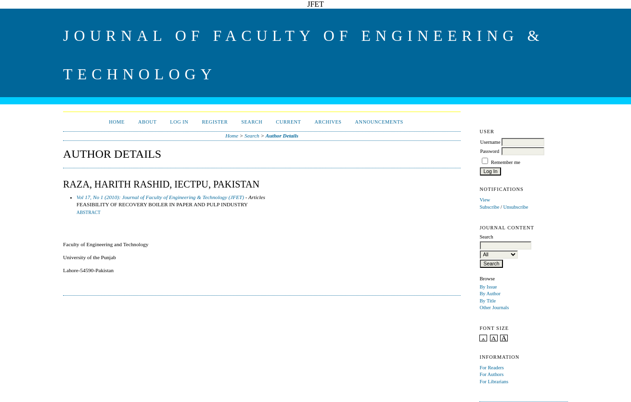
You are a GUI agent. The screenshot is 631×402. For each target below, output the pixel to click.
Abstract (89, 212)
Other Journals (494, 307)
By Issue (488, 286)
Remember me (505, 162)
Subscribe (489, 207)
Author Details (282, 135)
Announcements (379, 122)
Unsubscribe (515, 207)
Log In (179, 122)
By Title (487, 300)
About (147, 122)
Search (251, 122)
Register (215, 122)
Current (288, 122)
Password (489, 151)
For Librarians (493, 381)
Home (117, 122)
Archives (327, 122)
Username (490, 142)
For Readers (491, 367)
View (484, 199)
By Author (490, 293)
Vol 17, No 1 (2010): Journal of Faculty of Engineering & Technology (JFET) (160, 197)
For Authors (491, 374)
